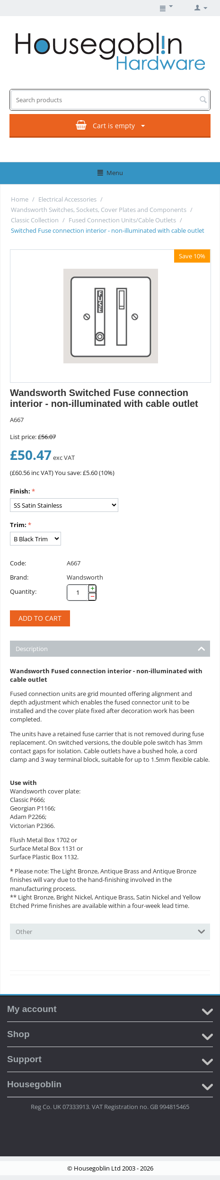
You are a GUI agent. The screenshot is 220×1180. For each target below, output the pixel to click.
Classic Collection (35, 220)
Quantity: (23, 591)
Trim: (18, 524)
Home (19, 199)
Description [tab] (110, 648)
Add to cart (40, 618)
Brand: (19, 577)
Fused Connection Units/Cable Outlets (122, 220)
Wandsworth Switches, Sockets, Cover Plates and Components (98, 209)
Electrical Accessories (67, 199)
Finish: (20, 491)
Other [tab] (110, 931)
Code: (18, 563)
